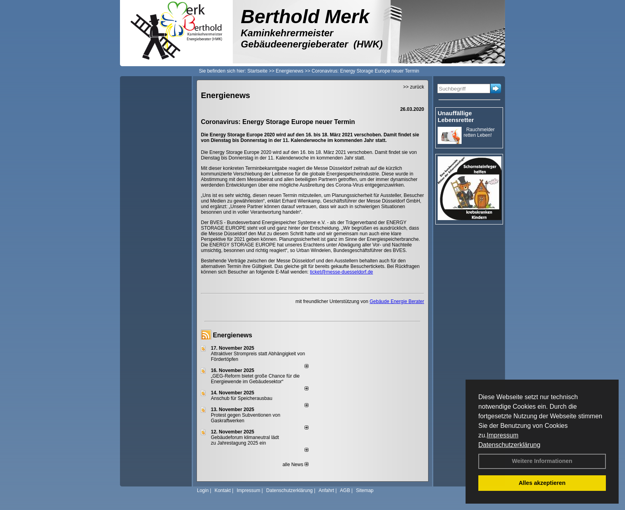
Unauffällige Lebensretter (456, 116)
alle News (296, 464)
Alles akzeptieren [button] (542, 483)
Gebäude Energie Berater (396, 301)
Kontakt (222, 490)
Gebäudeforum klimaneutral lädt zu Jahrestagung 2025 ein (245, 440)
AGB (345, 490)
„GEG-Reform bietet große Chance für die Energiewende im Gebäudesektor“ (255, 378)
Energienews (232, 335)
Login (202, 490)
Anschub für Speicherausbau (241, 398)
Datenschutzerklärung (509, 444)
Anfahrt (326, 490)
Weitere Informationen (542, 461)
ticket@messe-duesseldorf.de (341, 272)
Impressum (502, 435)
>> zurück (413, 87)
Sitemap (364, 490)
